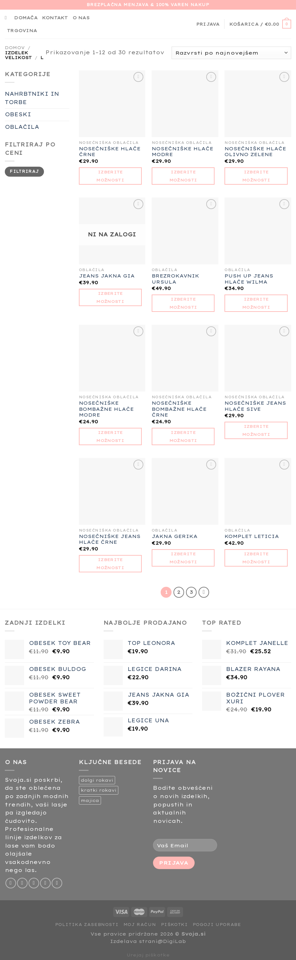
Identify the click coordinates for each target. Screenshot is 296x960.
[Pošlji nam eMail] (45, 883)
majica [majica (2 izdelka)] (90, 800)
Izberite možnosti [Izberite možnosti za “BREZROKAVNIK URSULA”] (183, 303)
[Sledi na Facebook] (10, 883)
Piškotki (174, 924)
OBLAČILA (22, 127)
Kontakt (55, 17)
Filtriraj (24, 171)
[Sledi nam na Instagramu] (22, 883)
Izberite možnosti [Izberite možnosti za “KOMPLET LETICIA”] (256, 557)
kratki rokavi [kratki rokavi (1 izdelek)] (98, 790)
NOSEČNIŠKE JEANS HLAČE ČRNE (109, 539)
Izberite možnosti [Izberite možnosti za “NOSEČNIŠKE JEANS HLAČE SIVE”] (256, 430)
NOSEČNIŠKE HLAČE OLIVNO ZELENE (255, 152)
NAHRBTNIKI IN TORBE (32, 98)
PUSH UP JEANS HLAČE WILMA (248, 279)
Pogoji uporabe (217, 924)
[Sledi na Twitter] (34, 883)
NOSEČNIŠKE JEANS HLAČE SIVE (255, 406)
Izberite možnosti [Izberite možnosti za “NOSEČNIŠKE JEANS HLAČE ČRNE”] (110, 563)
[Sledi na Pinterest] (57, 883)
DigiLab (174, 941)
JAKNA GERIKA (175, 536)
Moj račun (139, 924)
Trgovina (22, 30)
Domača (26, 17)
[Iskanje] (7, 18)
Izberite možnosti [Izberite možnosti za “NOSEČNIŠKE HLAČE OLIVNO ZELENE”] (256, 176)
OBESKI (18, 114)
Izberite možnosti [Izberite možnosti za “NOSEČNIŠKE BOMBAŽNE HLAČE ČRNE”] (183, 436)
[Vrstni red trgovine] (231, 53)
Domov (15, 47)
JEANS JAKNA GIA (107, 276)
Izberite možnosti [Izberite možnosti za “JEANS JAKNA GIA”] (110, 297)
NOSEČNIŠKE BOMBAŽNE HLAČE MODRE (106, 409)
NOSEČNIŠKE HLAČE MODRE (182, 152)
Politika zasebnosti (87, 924)
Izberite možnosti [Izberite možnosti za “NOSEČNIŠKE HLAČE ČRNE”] (110, 176)
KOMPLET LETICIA (251, 536)
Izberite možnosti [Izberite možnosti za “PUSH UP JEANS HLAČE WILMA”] (256, 303)
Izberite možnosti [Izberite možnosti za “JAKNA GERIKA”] (183, 557)
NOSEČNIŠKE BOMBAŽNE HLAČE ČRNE (179, 409)
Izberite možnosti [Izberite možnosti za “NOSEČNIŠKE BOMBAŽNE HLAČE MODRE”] (110, 436)
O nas (80, 17)
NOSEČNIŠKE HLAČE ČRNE (109, 152)
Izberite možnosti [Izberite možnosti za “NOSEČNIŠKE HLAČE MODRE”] (183, 176)
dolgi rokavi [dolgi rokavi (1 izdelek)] (97, 780)
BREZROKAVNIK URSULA (175, 279)
